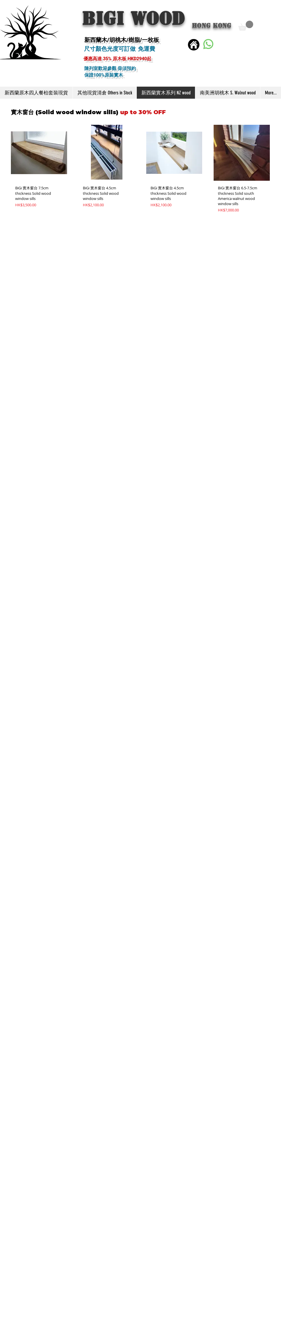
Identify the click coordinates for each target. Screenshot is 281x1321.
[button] (245, 26)
